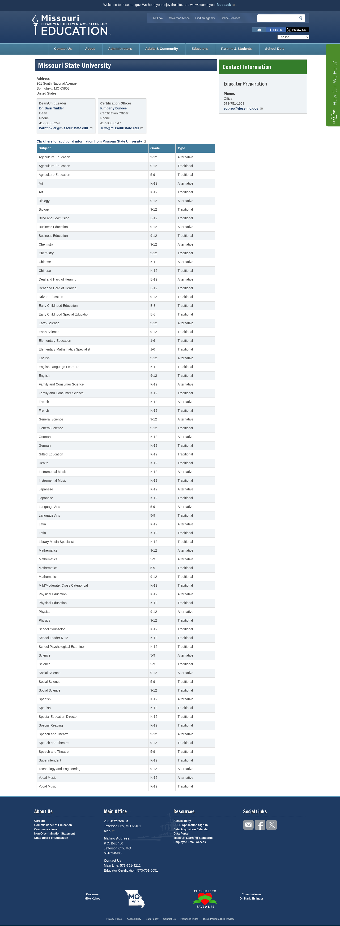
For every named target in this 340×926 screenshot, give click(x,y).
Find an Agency (205, 18)
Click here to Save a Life (205, 898)
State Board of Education (51, 837)
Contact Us (63, 49)
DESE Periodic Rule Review (218, 919)
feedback (226, 5)
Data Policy (152, 919)
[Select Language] (293, 37)
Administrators (120, 49)
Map (109, 831)
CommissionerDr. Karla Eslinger (251, 896)
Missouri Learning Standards (193, 837)
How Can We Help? (334, 83)
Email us (259, 29)
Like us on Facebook (276, 29)
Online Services (230, 18)
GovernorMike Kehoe (92, 896)
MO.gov (158, 18)
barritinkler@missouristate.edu (66, 128)
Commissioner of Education (53, 825)
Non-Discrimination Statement (54, 833)
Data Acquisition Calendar (191, 829)
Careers (39, 820)
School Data (274, 49)
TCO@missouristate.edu (122, 128)
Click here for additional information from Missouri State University (92, 141)
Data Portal (181, 833)
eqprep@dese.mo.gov (243, 108)
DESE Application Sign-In (191, 825)
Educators (199, 49)
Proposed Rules (189, 919)
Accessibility (182, 820)
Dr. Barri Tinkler (51, 108)
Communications (45, 829)
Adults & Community (161, 49)
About (90, 49)
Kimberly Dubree (113, 108)
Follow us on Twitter (297, 29)
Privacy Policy (114, 919)
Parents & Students (236, 49)
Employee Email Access (190, 842)
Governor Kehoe (179, 18)
